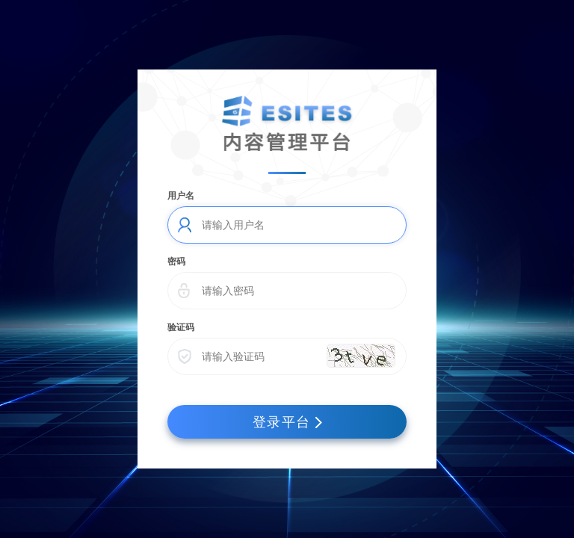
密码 (176, 261)
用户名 (180, 196)
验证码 (180, 327)
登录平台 (287, 422)
